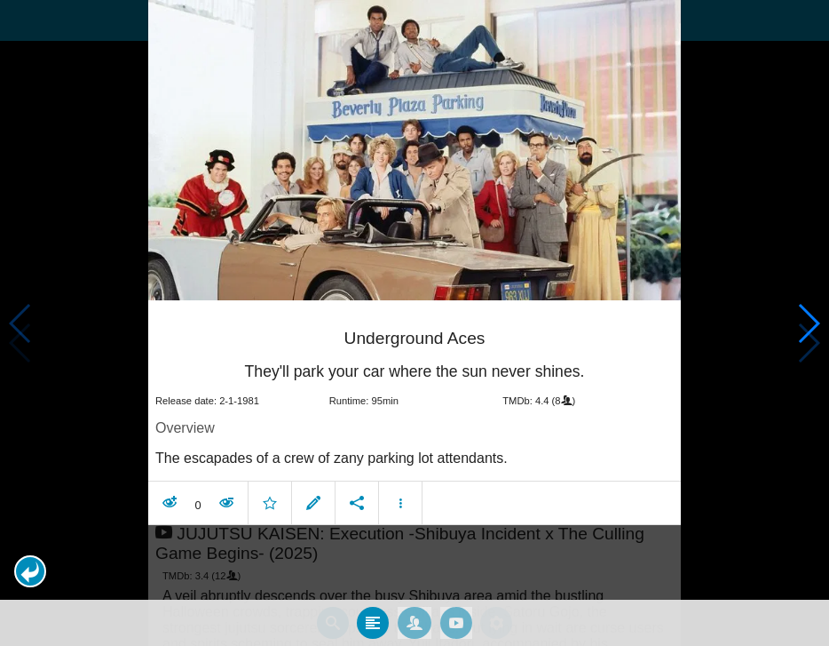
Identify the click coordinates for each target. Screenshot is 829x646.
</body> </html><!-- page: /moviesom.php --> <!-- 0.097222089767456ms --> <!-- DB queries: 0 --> (414, 323)
